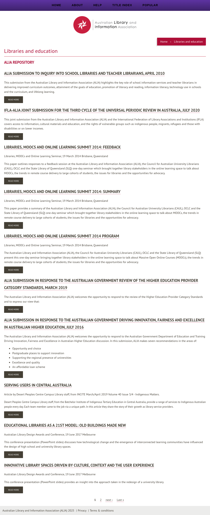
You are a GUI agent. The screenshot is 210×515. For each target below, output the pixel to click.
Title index (122, 5)
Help (97, 5)
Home (56, 5)
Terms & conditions (102, 510)
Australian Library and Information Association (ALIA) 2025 (38, 510)
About (77, 5)
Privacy (82, 510)
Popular (150, 5)
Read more (15, 100)
